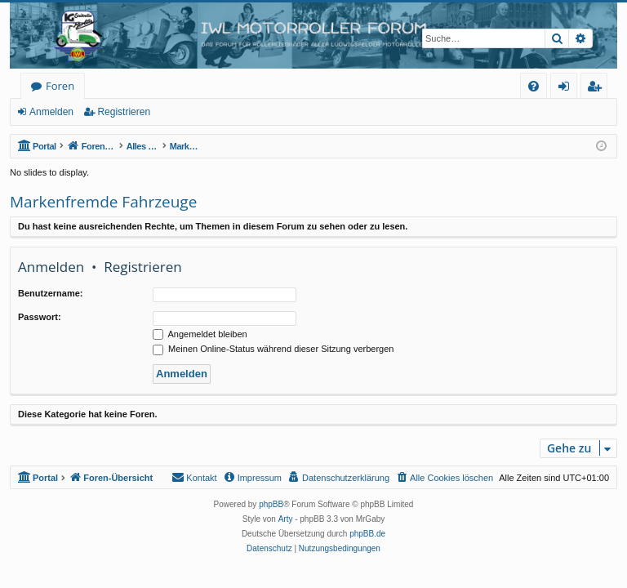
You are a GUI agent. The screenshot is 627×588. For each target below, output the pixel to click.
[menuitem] (533, 86)
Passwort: (39, 317)
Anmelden (51, 112)
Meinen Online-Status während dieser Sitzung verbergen (273, 349)
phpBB (271, 504)
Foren (60, 85)
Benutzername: (50, 293)
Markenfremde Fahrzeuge (103, 201)
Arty (285, 518)
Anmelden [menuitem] (568, 88)
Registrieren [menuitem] (598, 88)
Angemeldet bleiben (200, 334)
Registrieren (123, 112)
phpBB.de (367, 533)
